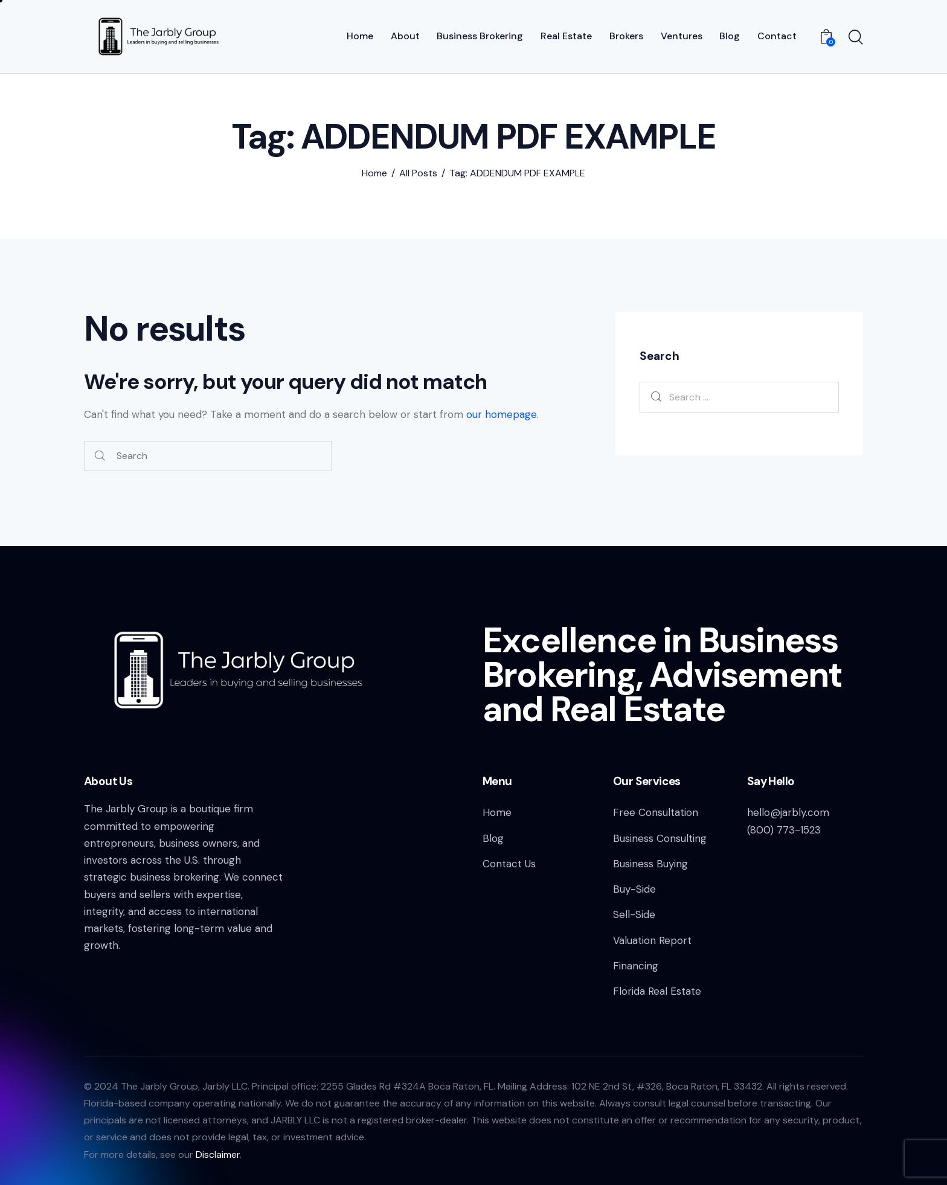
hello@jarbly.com (788, 812)
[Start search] (855, 38)
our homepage (501, 414)
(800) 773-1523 (784, 830)
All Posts (418, 173)
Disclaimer (218, 1154)
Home (374, 173)
